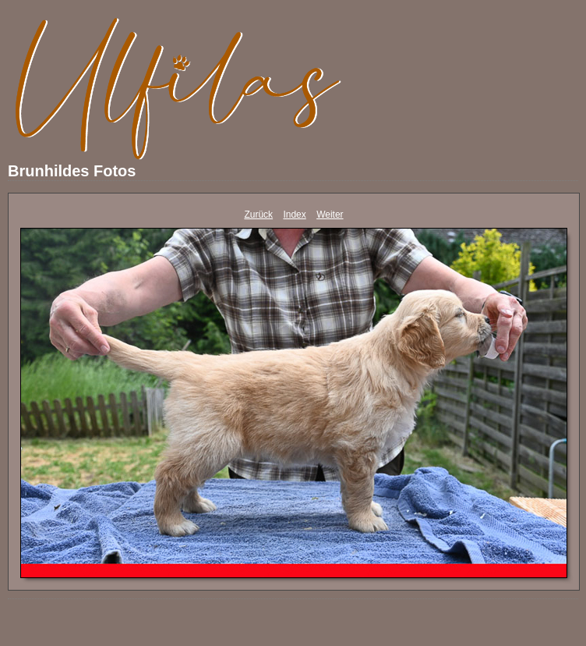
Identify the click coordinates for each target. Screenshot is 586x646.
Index (294, 214)
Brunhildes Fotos (72, 170)
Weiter (329, 214)
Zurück (258, 214)
